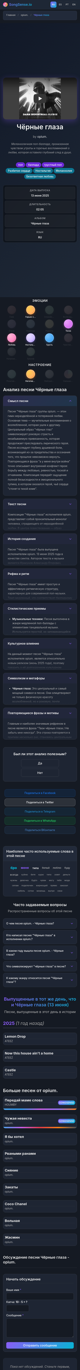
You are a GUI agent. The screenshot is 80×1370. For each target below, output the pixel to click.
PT (67, 4)
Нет (40, 773)
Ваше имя (13, 1290)
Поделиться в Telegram (40, 811)
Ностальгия (43, 170)
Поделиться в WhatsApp (40, 820)
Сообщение (15, 1315)
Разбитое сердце (19, 170)
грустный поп (53, 164)
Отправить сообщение (40, 1345)
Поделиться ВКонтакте (40, 830)
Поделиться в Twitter (40, 802)
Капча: (16, 1302)
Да (40, 763)
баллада (33, 164)
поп (20, 164)
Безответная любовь (40, 176)
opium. (24, 15)
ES (60, 4)
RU (53, 4)
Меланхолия (64, 170)
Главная (10, 15)
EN (73, 4)
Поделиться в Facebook (40, 793)
